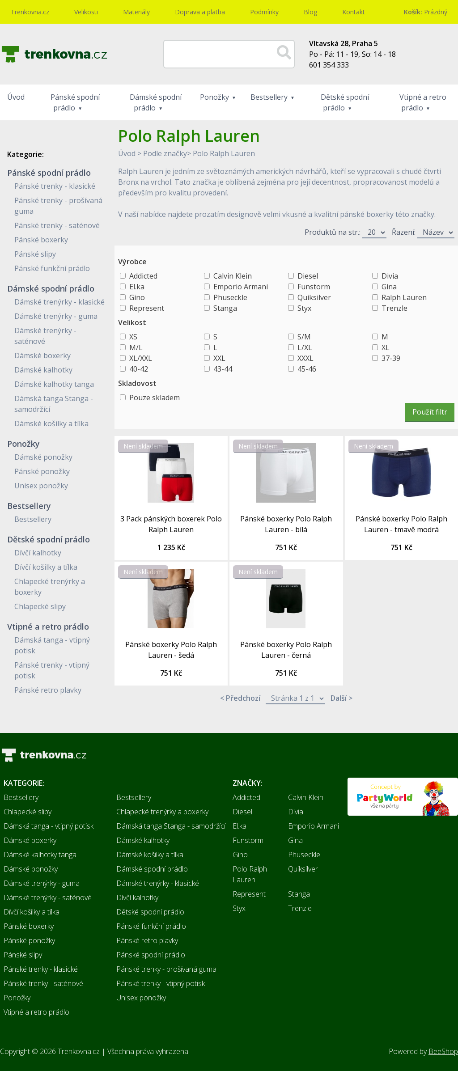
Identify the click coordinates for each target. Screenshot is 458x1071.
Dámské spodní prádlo (156, 102)
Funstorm (313, 287)
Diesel (307, 276)
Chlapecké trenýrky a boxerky (162, 812)
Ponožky (214, 97)
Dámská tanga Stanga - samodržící (170, 826)
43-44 (222, 369)
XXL (219, 358)
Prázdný (425, 12)
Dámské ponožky (43, 457)
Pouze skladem (154, 397)
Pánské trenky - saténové (57, 225)
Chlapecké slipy (40, 606)
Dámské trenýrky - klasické (59, 302)
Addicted (143, 276)
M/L (136, 347)
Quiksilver (314, 297)
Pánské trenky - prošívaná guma (166, 969)
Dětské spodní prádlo (345, 102)
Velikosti (86, 12)
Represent (146, 308)
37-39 (391, 358)
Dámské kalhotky (43, 370)
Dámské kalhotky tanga (54, 384)
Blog (310, 12)
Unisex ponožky (41, 486)
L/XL (304, 347)
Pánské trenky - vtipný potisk (160, 983)
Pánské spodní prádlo (75, 102)
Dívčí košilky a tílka (45, 567)
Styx (304, 308)
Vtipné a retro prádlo (422, 102)
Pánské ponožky (42, 471)
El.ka (136, 287)
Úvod (16, 97)
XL (386, 347)
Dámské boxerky (42, 355)
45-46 (306, 369)
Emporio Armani (240, 287)
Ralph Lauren (404, 297)
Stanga (225, 308)
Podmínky (264, 12)
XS (133, 337)
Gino (137, 297)
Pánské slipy (35, 254)
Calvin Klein (232, 276)
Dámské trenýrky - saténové (48, 897)
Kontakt (353, 12)
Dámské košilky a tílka (51, 423)
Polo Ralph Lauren (224, 153)
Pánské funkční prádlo (52, 268)
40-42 (138, 369)
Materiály (136, 12)
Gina (389, 287)
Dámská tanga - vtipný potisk (48, 826)
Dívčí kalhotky (37, 553)
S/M (304, 337)
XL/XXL (140, 358)
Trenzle (394, 308)
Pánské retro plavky (47, 690)
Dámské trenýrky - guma (56, 316)
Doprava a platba (200, 12)
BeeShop (443, 1051)
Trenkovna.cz (30, 12)
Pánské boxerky (41, 240)
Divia (390, 276)
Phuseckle (230, 297)
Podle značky (165, 153)
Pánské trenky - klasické (54, 186)
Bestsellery (269, 97)
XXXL (305, 358)
